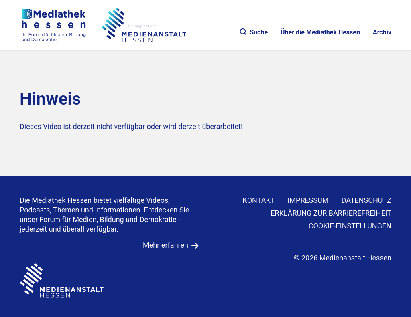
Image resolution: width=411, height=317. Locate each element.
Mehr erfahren (165, 245)
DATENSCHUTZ (367, 200)
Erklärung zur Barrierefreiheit (331, 213)
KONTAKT (259, 200)
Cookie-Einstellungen (350, 226)
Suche (254, 32)
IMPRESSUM (307, 200)
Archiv (382, 32)
